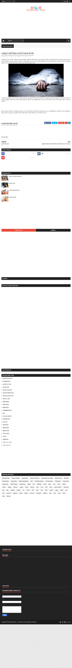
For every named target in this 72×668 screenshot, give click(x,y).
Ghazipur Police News (7, 390)
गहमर (54, 484)
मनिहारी (61, 490)
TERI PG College (6, 434)
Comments (53, 230)
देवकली (26, 487)
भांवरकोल (51, 490)
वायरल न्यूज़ (32, 493)
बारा (23, 490)
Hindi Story (66, 478)
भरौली (46, 490)
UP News (4, 437)
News (4, 413)
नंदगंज (37, 487)
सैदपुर (3, 496)
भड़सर (37, 490)
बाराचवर (28, 490)
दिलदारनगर (15, 487)
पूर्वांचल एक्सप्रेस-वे (57, 487)
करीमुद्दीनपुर (39, 484)
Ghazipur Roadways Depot (8, 393)
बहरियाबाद (13, 490)
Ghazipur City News (7, 384)
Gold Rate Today (6, 399)
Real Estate (5, 422)
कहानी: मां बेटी (12, 184)
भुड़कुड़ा (56, 490)
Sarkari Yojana (6, 431)
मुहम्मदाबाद (15, 493)
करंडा (20, 57)
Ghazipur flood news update (47, 478)
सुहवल (59, 493)
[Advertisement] (36, 25)
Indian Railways (6, 402)
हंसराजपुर (8, 496)
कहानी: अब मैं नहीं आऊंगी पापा (15, 177)
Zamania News (5, 440)
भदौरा (42, 490)
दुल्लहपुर (21, 487)
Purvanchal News (6, 419)
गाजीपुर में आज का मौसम (7, 442)
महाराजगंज (9, 493)
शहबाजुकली (38, 493)
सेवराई (64, 493)
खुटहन (49, 484)
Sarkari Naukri (6, 428)
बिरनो (33, 490)
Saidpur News (5, 425)
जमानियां (4, 487)
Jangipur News (6, 405)
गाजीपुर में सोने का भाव (7, 445)
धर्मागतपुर (32, 487)
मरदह (66, 490)
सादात (55, 493)
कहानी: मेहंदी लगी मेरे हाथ (14, 191)
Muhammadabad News (7, 411)
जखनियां (64, 484)
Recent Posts (18, 230)
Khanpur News (6, 408)
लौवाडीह (26, 493)
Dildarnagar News (6, 382)
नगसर (42, 487)
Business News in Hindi (7, 379)
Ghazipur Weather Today (8, 396)
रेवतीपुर (20, 493)
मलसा (3, 493)
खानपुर (45, 484)
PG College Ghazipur (7, 416)
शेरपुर (50, 493)
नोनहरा (50, 487)
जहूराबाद (9, 487)
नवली (46, 487)
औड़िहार (29, 484)
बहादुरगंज (19, 490)
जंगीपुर (58, 484)
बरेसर (7, 490)
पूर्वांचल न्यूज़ (66, 487)
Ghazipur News (26, 57)
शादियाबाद (45, 493)
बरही (3, 490)
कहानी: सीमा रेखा (12, 198)
